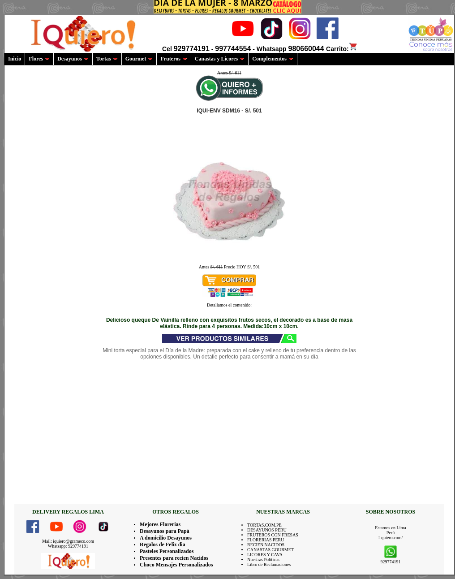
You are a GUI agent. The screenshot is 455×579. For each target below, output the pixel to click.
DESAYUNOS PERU (267, 529)
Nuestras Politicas (263, 559)
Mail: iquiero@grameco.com (68, 541)
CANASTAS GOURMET (270, 549)
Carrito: (342, 48)
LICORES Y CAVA (265, 554)
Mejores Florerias (160, 524)
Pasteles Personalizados (166, 551)
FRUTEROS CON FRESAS (272, 534)
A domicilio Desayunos (166, 538)
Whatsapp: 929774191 (68, 546)
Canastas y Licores (220, 59)
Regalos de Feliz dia (162, 544)
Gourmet (139, 59)
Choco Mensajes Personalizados (176, 565)
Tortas (107, 59)
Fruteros (173, 59)
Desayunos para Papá (164, 531)
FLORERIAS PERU (265, 539)
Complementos (272, 59)
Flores (39, 59)
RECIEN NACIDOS (265, 544)
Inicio (14, 59)
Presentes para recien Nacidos (174, 558)
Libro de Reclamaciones (269, 564)
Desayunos (73, 59)
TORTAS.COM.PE (264, 525)
